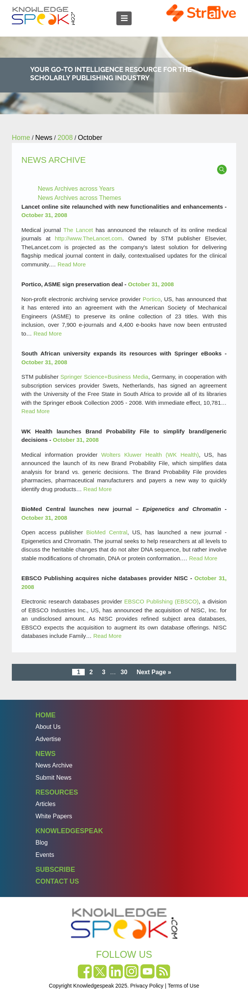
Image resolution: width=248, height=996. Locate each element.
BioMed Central (106, 532)
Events (44, 855)
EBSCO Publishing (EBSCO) (161, 601)
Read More (72, 264)
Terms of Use (183, 986)
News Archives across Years (76, 188)
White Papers (53, 816)
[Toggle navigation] (124, 18)
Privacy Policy (146, 986)
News (45, 754)
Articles (45, 804)
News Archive (53, 765)
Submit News (53, 777)
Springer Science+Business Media (104, 376)
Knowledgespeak (69, 831)
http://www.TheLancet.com (88, 238)
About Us (48, 726)
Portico (152, 299)
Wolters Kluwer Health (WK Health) (150, 454)
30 (124, 672)
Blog (41, 842)
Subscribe (55, 869)
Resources (56, 792)
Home (45, 715)
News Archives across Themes (79, 198)
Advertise (48, 739)
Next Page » (154, 672)
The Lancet (78, 230)
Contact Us (57, 881)
